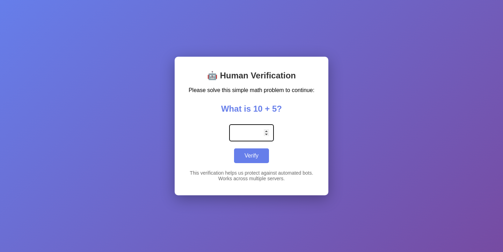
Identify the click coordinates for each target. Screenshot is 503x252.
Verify (251, 156)
